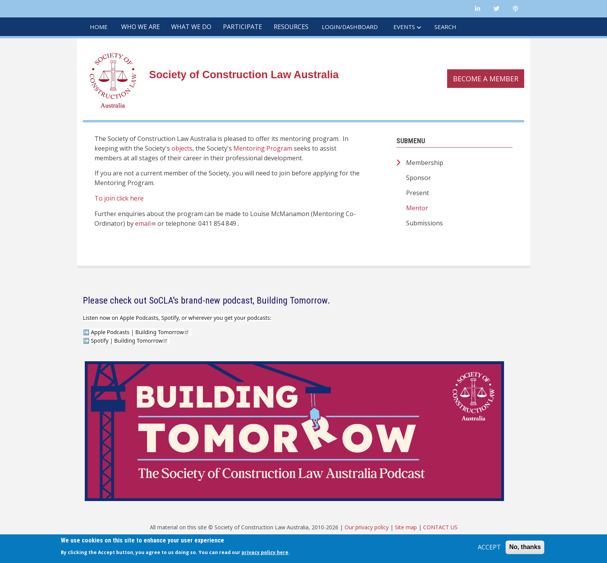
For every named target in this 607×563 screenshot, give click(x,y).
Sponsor (418, 177)
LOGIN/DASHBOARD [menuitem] (350, 27)
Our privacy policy (367, 527)
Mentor (417, 208)
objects (181, 148)
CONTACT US (440, 527)
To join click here (119, 198)
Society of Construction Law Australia (244, 75)
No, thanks (525, 547)
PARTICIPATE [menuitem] (242, 26)
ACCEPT (489, 547)
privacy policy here (265, 552)
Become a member (485, 78)
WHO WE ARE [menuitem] (140, 26)
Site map (406, 527)
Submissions (424, 223)
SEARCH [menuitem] (445, 27)
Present (417, 193)
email (145, 223)
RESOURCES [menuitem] (291, 26)
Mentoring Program (262, 148)
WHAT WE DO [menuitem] (191, 26)
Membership (424, 162)
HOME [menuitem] (99, 27)
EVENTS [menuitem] (404, 27)
